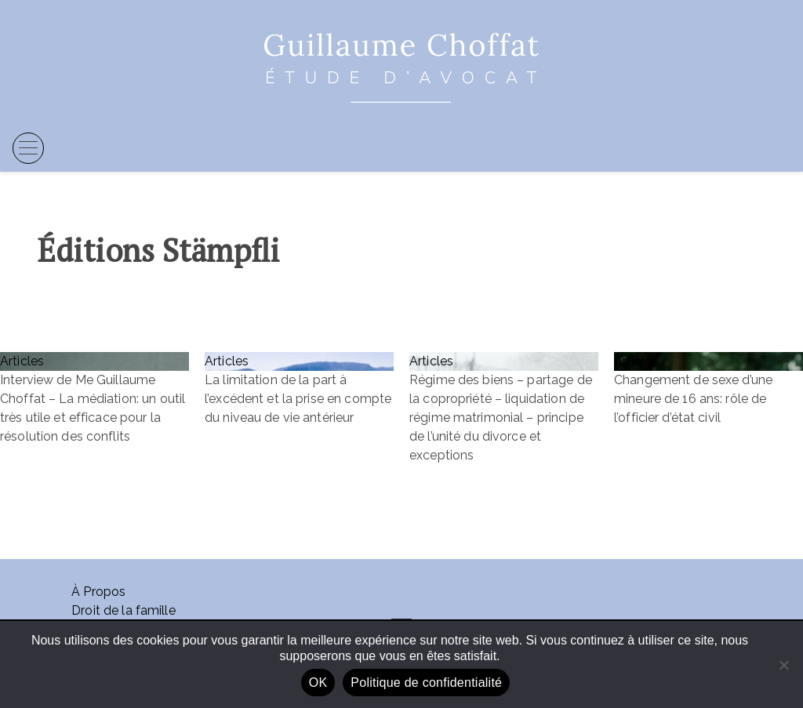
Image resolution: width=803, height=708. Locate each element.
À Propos (98, 591)
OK (318, 682)
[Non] (783, 665)
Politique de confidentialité (426, 682)
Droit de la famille (123, 610)
